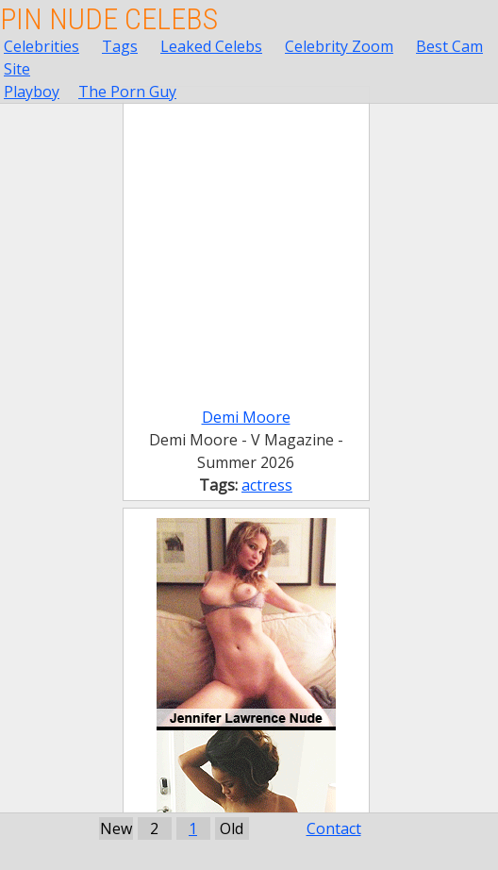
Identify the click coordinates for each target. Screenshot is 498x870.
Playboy (31, 91)
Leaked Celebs (211, 46)
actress (266, 485)
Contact (334, 828)
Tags (120, 46)
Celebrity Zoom (339, 46)
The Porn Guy (127, 91)
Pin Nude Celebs (109, 19)
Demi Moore (246, 417)
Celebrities (41, 46)
